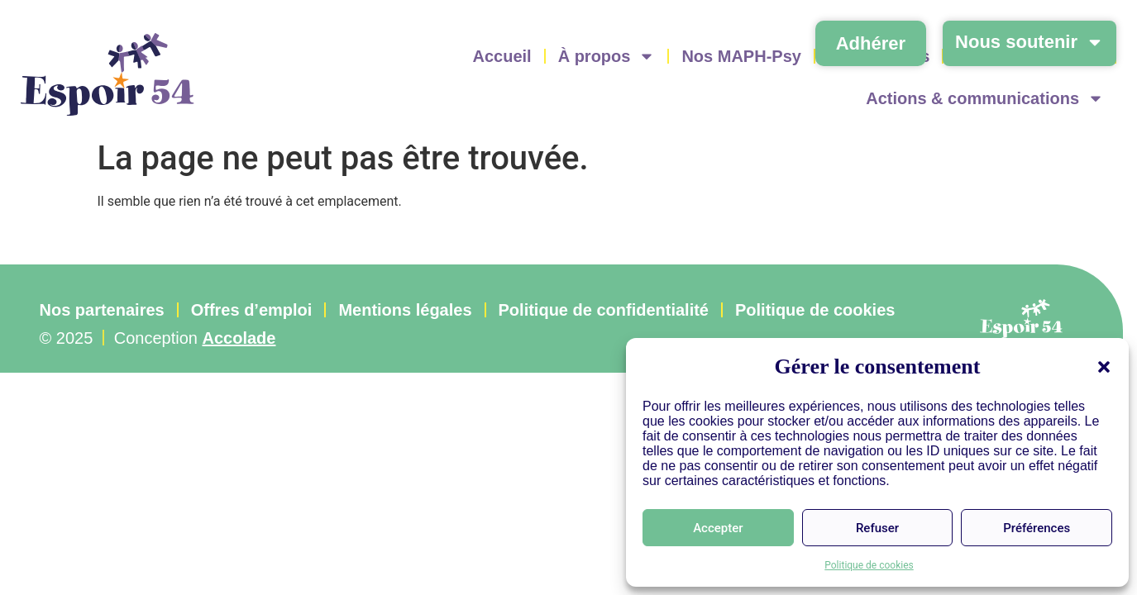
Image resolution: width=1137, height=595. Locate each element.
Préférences (1036, 528)
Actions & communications (985, 98)
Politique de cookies (868, 565)
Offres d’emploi (252, 310)
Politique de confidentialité (604, 310)
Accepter (718, 528)
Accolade (239, 338)
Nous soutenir (1029, 42)
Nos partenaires (102, 310)
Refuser (877, 528)
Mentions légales (404, 310)
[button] (1104, 367)
